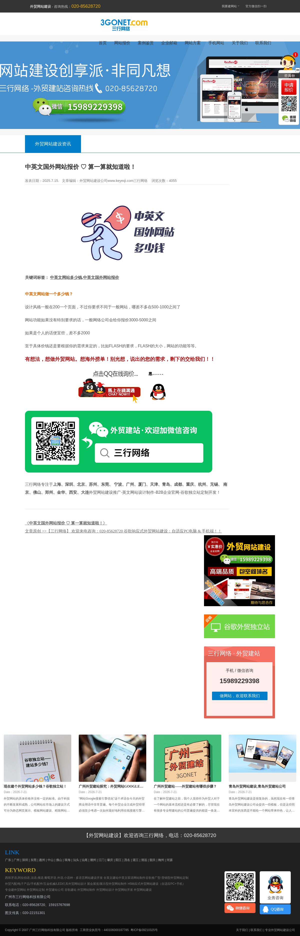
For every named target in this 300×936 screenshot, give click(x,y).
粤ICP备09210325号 (144, 930)
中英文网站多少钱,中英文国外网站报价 (84, 277)
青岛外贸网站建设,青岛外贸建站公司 (257, 786)
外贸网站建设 (143, 890)
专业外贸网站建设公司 (280, 930)
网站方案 (193, 43)
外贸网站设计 (105, 890)
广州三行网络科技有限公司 (47, 930)
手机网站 (216, 43)
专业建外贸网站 (15, 890)
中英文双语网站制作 (132, 878)
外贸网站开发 (124, 890)
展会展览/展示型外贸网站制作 (107, 884)
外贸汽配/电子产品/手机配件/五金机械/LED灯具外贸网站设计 (45, 884)
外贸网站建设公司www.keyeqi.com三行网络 (114, 181)
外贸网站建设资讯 (53, 143)
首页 (103, 43)
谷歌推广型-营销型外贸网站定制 (167, 878)
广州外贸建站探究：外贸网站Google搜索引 (111, 787)
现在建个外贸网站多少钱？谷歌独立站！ (35, 786)
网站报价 (122, 43)
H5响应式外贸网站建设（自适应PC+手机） (157, 884)
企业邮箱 (169, 43)
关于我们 (240, 43)
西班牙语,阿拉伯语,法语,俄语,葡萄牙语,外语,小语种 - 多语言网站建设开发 (54, 878)
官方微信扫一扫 (258, 6)
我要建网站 (228, 6)
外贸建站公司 (55, 890)
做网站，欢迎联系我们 (240, 696)
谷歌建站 (70, 890)
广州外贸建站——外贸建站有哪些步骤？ (185, 786)
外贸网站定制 (36, 890)
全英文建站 (111, 878)
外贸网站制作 (86, 890)
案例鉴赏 (146, 43)
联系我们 (263, 43)
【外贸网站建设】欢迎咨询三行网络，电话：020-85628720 (150, 835)
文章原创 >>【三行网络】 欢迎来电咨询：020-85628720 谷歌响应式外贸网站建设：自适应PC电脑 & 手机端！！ (123, 531)
